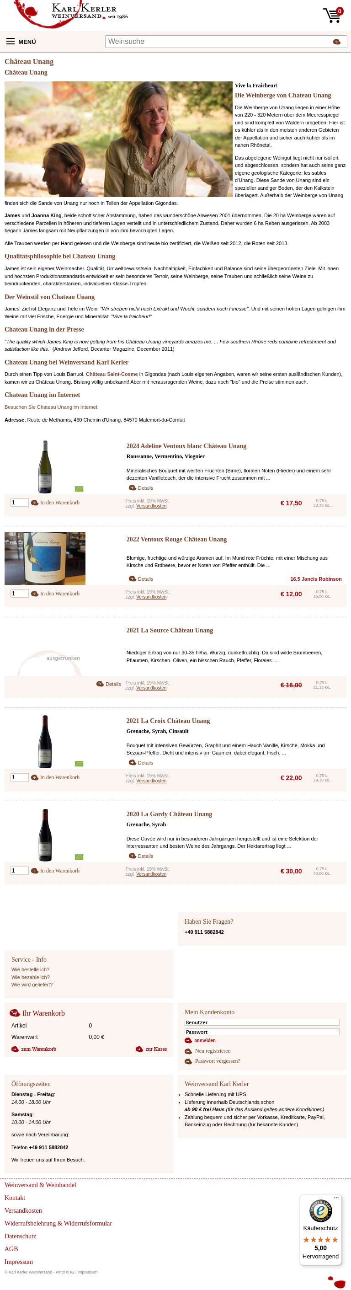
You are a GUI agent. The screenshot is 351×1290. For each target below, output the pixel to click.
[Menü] (336, 1199)
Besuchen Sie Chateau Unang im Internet (51, 407)
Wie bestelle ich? (30, 969)
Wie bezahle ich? (30, 977)
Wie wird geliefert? (32, 984)
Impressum (88, 1272)
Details (146, 488)
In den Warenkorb (60, 502)
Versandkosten (151, 506)
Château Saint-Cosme (112, 374)
